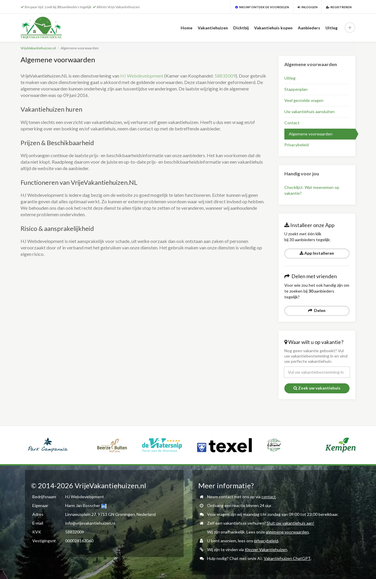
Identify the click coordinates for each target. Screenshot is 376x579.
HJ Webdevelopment (141, 75)
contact (268, 496)
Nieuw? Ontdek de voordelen (262, 7)
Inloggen (308, 7)
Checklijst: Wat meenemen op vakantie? (311, 190)
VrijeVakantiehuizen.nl (38, 48)
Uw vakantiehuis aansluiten (309, 111)
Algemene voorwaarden (311, 133)
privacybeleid (266, 540)
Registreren (339, 7)
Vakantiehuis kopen (273, 27)
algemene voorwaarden (287, 531)
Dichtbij (241, 27)
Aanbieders (309, 27)
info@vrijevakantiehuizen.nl (90, 523)
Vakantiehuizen (213, 27)
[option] (48, 445)
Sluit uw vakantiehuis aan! (290, 523)
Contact (292, 122)
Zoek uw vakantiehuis (316, 387)
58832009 (225, 75)
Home (186, 27)
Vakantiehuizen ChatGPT (287, 558)
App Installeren (317, 253)
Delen (316, 310)
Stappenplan (296, 89)
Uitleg (331, 27)
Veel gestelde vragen (303, 100)
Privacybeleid (296, 144)
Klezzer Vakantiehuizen (266, 549)
